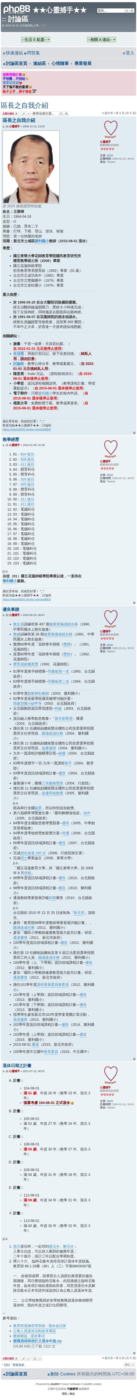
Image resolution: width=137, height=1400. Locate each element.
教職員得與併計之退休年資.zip (37, 1341)
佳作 (86, 813)
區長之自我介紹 (24, 105)
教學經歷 (11, 439)
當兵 (16, 1246)
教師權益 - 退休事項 (29, 1336)
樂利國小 (42, 241)
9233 (110, 155)
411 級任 (27, 504)
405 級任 (27, 484)
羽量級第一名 (58, 671)
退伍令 (54, 1246)
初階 (52, 898)
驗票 (38, 808)
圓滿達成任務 (52, 733)
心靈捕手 (105, 141)
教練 (16, 634)
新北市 (79, 913)
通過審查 (20, 938)
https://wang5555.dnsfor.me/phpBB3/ (27, 429)
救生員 (18, 624)
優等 (65, 823)
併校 (27, 873)
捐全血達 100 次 (33, 853)
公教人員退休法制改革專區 (34, 1331)
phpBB (55, 1383)
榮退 (35, 1044)
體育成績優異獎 (25, 664)
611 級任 (27, 464)
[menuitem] (32, 53)
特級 (58, 708)
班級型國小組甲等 (27, 703)
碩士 (23, 858)
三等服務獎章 (52, 783)
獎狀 (66, 654)
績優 (61, 753)
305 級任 (27, 479)
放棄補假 (49, 748)
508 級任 (27, 459)
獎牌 (66, 644)
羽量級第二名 (58, 681)
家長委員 (51, 1052)
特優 (65, 833)
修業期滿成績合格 (63, 624)
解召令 (68, 1246)
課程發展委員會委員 (53, 985)
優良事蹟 (11, 609)
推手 (68, 763)
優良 (62, 773)
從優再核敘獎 (52, 793)
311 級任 (27, 499)
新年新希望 (64, 718)
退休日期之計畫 (17, 1065)
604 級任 (27, 454)
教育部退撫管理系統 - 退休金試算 (39, 1326)
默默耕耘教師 (38, 693)
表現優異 (20, 1019)
